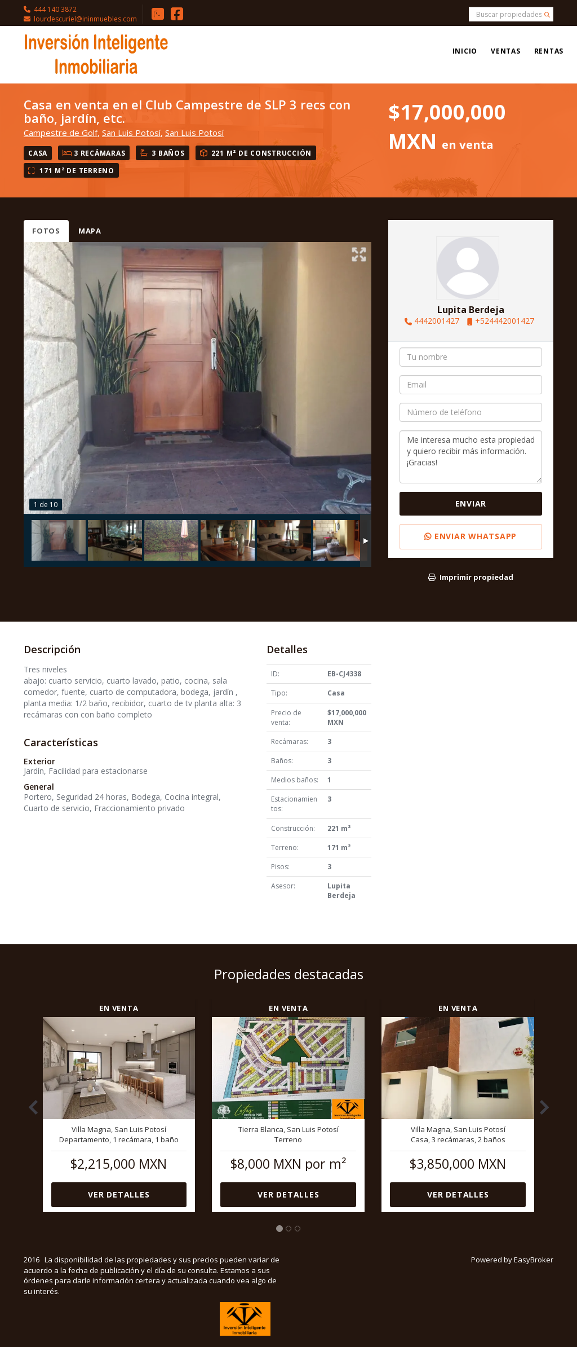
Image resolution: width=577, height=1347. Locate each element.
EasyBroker (533, 1259)
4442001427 (436, 320)
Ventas (506, 51)
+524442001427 (504, 320)
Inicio (465, 51)
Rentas (549, 51)
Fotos (46, 231)
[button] (29, 1101)
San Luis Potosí (131, 132)
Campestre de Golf (60, 132)
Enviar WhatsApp (470, 536)
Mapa (89, 231)
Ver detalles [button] (118, 1194)
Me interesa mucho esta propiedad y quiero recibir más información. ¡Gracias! (471, 456)
